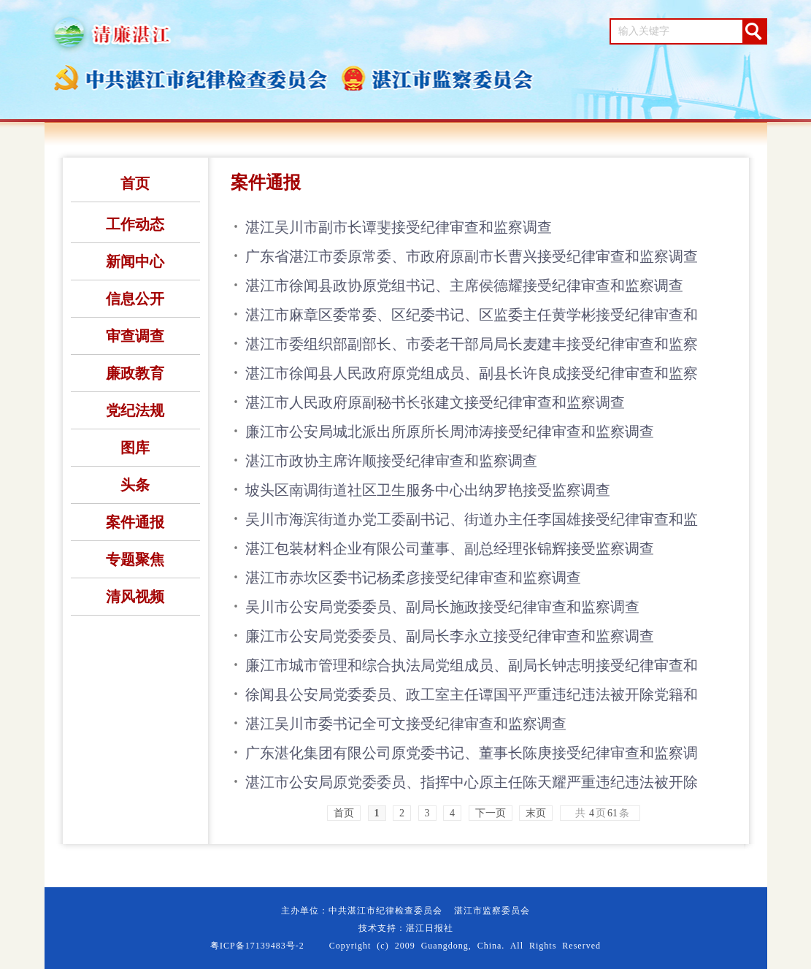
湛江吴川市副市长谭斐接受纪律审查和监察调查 (398, 227)
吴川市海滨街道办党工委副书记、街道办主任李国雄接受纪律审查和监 (471, 519)
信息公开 (135, 299)
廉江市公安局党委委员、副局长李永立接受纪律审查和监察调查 (449, 636)
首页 (135, 183)
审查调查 (135, 336)
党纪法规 (135, 410)
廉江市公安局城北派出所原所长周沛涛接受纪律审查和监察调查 (449, 432)
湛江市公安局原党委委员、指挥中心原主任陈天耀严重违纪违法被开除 (471, 782)
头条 (135, 485)
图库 (135, 448)
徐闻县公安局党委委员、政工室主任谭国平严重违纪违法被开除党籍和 (471, 694)
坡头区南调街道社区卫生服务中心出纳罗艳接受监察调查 (427, 490)
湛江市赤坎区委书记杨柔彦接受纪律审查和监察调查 (413, 578)
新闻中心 (135, 261)
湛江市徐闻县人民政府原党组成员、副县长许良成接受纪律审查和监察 (471, 373)
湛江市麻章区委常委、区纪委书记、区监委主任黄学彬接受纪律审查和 (471, 315)
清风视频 (135, 597)
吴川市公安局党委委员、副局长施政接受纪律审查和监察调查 (442, 607)
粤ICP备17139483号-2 (257, 946)
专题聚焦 (135, 559)
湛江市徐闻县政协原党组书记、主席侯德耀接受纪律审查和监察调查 (464, 285)
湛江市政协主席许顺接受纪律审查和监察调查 (391, 461)
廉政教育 (135, 373)
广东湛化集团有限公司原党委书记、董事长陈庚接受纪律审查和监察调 (471, 753)
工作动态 (135, 224)
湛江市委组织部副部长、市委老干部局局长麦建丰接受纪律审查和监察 (471, 344)
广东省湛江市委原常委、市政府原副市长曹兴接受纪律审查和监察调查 (471, 256)
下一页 (490, 813)
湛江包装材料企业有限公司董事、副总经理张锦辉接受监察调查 (449, 548)
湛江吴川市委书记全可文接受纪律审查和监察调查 (405, 724)
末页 (536, 813)
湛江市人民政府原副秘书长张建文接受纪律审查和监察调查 (435, 402)
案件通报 (135, 522)
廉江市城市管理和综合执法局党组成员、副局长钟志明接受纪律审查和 (471, 665)
